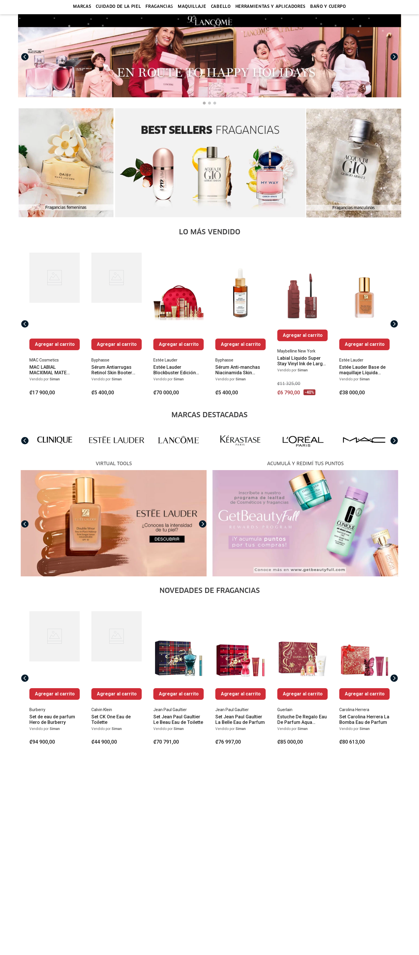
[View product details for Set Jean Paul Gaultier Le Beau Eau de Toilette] (178, 678)
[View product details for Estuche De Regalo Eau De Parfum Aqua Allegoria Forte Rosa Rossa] (302, 678)
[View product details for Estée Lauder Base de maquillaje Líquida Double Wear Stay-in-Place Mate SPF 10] (364, 324)
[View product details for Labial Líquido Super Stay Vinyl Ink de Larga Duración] (302, 324)
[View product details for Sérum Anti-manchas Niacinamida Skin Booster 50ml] (240, 324)
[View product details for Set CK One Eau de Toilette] (116, 678)
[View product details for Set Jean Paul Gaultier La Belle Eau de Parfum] (240, 678)
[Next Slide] (394, 57)
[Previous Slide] (25, 57)
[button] (204, 103)
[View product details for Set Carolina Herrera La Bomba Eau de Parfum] (364, 678)
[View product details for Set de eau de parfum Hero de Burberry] (54, 678)
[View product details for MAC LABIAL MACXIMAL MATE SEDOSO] (54, 324)
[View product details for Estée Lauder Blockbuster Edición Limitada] (178, 324)
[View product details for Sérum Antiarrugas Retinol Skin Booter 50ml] (116, 324)
